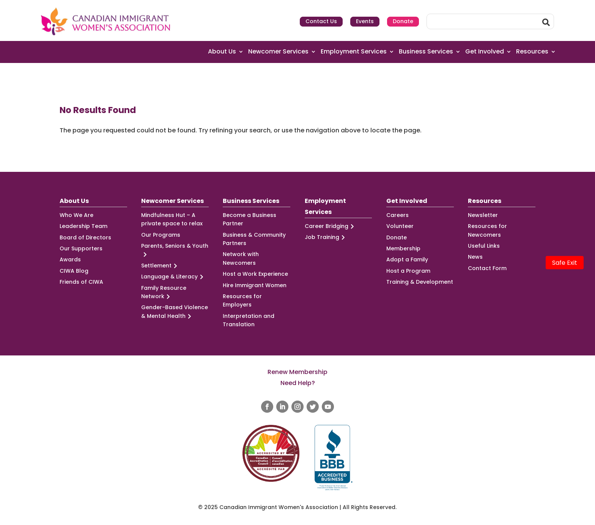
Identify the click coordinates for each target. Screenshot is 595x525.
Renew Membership (297, 372)
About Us (222, 52)
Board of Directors (85, 237)
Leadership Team (83, 226)
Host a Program (408, 271)
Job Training (326, 237)
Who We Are (76, 215)
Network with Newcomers (241, 258)
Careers (397, 215)
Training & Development (419, 282)
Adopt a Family (407, 259)
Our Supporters (81, 248)
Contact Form (487, 268)
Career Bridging (330, 226)
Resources (532, 52)
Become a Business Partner (249, 219)
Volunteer (400, 226)
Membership (403, 248)
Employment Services (354, 52)
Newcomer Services (278, 52)
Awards (70, 259)
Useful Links (484, 246)
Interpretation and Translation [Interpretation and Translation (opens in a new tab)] (248, 320)
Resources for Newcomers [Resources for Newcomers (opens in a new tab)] (487, 230)
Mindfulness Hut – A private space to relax (172, 219)
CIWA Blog (74, 271)
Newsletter (483, 215)
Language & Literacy (173, 277)
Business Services (426, 52)
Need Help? (297, 383)
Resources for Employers (242, 300)
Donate (403, 21)
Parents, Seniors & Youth (174, 250)
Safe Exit (564, 262)
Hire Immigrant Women (254, 285)
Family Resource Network (163, 292)
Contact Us (321, 21)
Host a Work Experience (255, 274)
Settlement (160, 266)
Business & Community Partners (254, 239)
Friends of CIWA (81, 282)
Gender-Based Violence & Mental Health (174, 311)
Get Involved (484, 52)
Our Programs (160, 235)
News (475, 257)
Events (365, 21)
